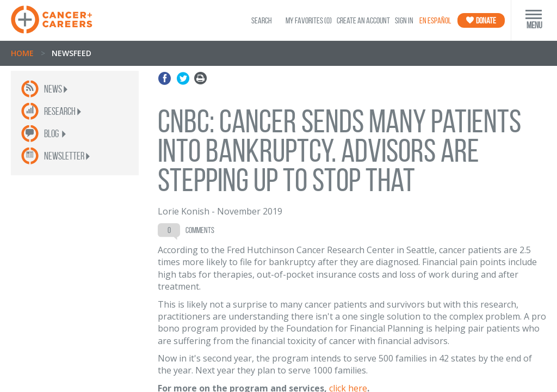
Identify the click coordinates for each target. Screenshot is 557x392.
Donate (481, 20)
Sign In (404, 20)
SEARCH (261, 20)
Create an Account (363, 20)
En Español (435, 20)
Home (22, 53)
